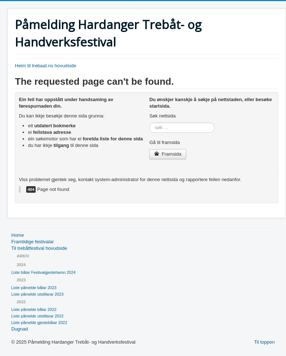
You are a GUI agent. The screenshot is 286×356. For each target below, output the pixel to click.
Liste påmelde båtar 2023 (33, 287)
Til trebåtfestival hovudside (39, 248)
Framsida (167, 154)
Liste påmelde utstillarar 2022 (37, 316)
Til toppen (264, 342)
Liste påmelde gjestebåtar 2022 (39, 322)
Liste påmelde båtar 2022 (33, 309)
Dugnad (19, 329)
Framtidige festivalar (32, 241)
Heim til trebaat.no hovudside (45, 65)
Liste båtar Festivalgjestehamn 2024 (43, 272)
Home (17, 235)
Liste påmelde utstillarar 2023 (37, 294)
